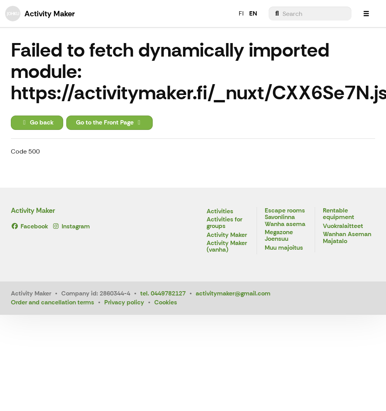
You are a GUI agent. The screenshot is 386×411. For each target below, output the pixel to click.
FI (241, 13)
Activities (220, 211)
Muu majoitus (284, 248)
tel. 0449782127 (163, 293)
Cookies (165, 302)
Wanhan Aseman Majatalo (347, 238)
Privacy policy (124, 302)
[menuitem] (310, 13)
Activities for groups (224, 223)
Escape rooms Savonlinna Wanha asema (285, 217)
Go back (37, 122)
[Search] (310, 14)
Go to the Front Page (109, 122)
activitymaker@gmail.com (233, 293)
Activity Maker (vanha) (227, 247)
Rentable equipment (338, 214)
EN (253, 13)
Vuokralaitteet (343, 226)
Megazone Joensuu (279, 236)
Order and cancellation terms (52, 302)
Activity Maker (33, 210)
